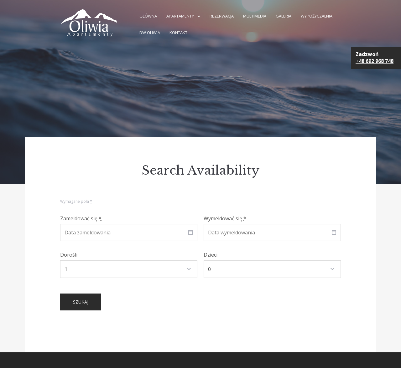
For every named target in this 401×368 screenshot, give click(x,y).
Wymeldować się (225, 218)
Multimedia (254, 16)
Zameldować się (81, 218)
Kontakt (178, 32)
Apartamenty (180, 16)
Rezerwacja (222, 16)
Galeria (283, 16)
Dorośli (68, 254)
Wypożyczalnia (316, 16)
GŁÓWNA (148, 16)
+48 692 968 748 (374, 61)
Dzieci (210, 254)
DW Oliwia (149, 32)
